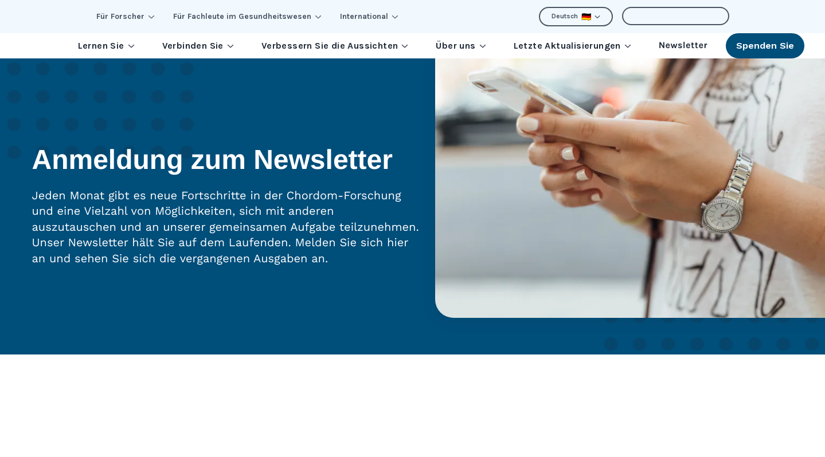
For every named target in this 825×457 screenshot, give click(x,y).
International (369, 16)
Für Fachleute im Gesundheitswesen (247, 16)
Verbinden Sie (198, 45)
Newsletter (683, 45)
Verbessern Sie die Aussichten (335, 45)
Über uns (461, 45)
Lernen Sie (106, 45)
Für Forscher (125, 16)
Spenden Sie (765, 45)
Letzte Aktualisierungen (572, 45)
